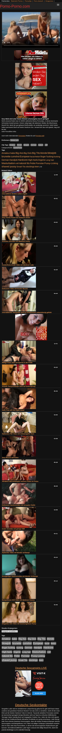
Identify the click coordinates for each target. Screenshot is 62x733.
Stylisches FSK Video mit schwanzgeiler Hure (18, 434)
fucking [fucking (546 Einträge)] (57, 156)
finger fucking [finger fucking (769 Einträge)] (46, 156)
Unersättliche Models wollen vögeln (14, 194)
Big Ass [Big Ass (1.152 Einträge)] (19, 153)
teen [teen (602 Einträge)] (37, 166)
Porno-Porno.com (15, 6)
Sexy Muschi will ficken (10, 457)
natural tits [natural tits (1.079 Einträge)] (24, 163)
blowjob (26, 145)
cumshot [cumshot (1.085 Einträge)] (15, 156)
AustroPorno (17, 148)
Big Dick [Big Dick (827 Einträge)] (28, 153)
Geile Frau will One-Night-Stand (13, 410)
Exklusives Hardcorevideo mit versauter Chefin (18, 505)
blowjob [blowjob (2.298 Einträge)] (52, 152)
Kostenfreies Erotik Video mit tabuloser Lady (18, 265)
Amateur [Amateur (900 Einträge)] (6, 153)
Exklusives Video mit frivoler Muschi (15, 289)
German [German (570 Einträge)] (5, 160)
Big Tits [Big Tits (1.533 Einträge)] (36, 153)
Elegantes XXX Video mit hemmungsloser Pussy (19, 624)
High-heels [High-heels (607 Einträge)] (33, 160)
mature (40, 145)
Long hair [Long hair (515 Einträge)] (50, 160)
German (33, 145)
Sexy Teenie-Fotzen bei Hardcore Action (16, 217)
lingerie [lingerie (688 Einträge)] (41, 160)
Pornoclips (28, 1)
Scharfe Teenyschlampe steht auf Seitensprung (18, 386)
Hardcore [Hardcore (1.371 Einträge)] (23, 160)
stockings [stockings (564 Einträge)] (30, 166)
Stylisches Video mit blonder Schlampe (16, 552)
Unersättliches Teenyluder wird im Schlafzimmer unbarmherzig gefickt (27, 312)
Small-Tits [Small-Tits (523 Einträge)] (21, 167)
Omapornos (49, 1)
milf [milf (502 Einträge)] (17, 163)
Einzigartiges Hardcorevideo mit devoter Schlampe (20, 576)
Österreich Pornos (17, 1)
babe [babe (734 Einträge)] (12, 153)
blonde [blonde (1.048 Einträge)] (43, 153)
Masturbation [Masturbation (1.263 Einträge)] (8, 163)
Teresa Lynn (14, 140)
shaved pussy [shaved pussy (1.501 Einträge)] (9, 166)
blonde (19, 145)
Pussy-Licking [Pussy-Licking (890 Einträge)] (51, 163)
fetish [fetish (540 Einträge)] (37, 156)
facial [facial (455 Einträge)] (32, 156)
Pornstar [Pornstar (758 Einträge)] (40, 163)
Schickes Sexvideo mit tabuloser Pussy (16, 241)
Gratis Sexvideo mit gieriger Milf (13, 529)
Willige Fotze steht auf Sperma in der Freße (17, 362)
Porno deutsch (38, 1)
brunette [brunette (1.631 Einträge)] (6, 156)
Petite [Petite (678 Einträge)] (32, 163)
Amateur (12, 145)
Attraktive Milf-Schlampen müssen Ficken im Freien (20, 481)
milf (46, 145)
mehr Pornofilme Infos (9, 131)
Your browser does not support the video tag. (31, 30)
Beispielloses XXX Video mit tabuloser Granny (18, 600)
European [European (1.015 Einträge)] (25, 156)
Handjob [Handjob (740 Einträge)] (13, 160)
